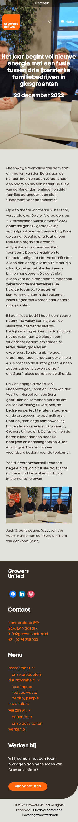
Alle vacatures (28, 786)
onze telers (18, 704)
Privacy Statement (47, 810)
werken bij (17, 729)
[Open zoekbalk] (50, 22)
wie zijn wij (17, 710)
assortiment (19, 668)
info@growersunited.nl (28, 634)
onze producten (26, 675)
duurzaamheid (21, 680)
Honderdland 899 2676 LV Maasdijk (23, 625)
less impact (22, 687)
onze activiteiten (27, 724)
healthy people (25, 698)
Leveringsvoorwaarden (40, 815)
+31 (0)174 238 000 (23, 640)
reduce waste (24, 693)
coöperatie (22, 717)
